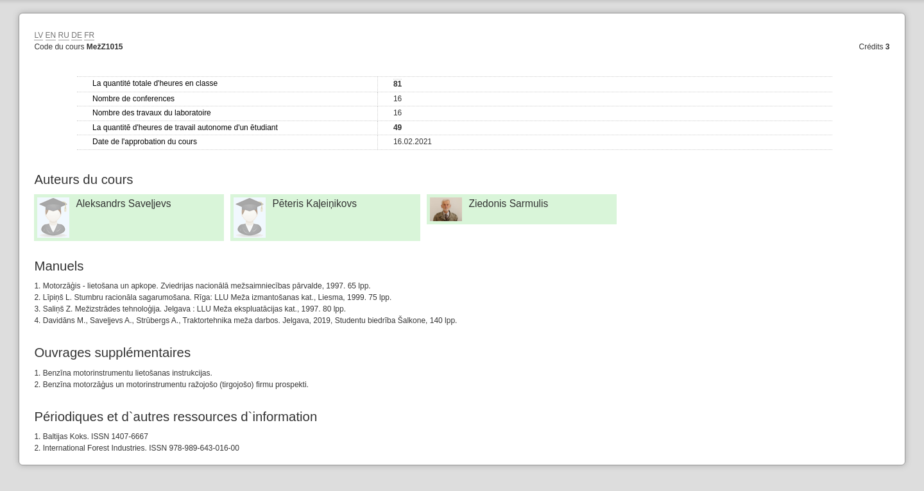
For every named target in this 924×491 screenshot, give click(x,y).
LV (38, 35)
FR (89, 35)
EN (51, 35)
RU (63, 35)
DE (76, 35)
